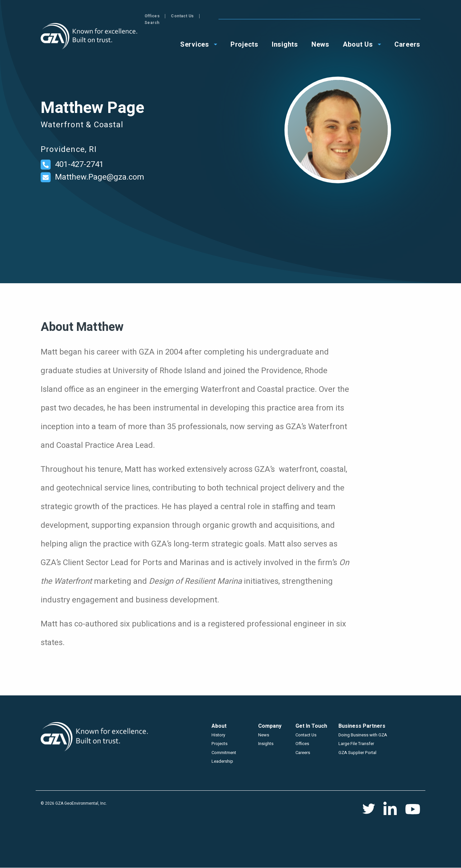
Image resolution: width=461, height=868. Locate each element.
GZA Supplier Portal (357, 752)
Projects (220, 743)
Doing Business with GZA (362, 735)
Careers (302, 752)
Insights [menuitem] (285, 37)
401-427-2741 (79, 164)
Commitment (224, 752)
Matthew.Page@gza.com (99, 177)
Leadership (222, 761)
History (218, 735)
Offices (352, 16)
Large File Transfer (356, 743)
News (263, 735)
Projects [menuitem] (244, 37)
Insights (265, 743)
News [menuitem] (320, 37)
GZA (90, 36)
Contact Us (382, 16)
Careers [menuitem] (407, 37)
